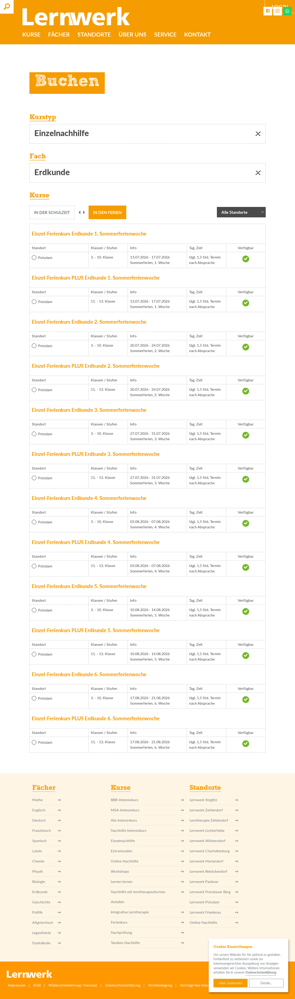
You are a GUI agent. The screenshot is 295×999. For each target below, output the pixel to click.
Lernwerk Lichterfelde (214, 830)
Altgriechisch (46, 922)
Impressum (16, 985)
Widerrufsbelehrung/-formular (72, 985)
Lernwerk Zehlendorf (214, 810)
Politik (46, 912)
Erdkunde (46, 892)
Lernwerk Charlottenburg (214, 851)
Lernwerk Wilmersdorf (214, 841)
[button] (257, 133)
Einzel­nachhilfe (147, 841)
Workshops (147, 871)
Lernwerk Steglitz (214, 800)
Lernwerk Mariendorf (214, 861)
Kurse (32, 34)
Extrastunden (147, 851)
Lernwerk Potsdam (214, 902)
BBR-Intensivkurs (147, 800)
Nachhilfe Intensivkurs (147, 830)
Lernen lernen (147, 882)
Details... (266, 983)
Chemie (46, 861)
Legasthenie (46, 933)
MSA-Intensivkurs (147, 810)
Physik (46, 871)
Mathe (46, 800)
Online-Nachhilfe (147, 861)
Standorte (95, 34)
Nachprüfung (147, 932)
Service (166, 34)
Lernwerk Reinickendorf (214, 871)
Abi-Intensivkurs (147, 820)
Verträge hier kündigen (198, 985)
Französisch (46, 830)
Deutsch (46, 820)
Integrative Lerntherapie (147, 912)
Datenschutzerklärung (260, 972)
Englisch (46, 810)
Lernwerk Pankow (214, 882)
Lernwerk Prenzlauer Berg (214, 892)
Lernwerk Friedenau (214, 912)
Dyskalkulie (46, 943)
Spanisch (46, 841)
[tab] (52, 212)
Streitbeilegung (160, 985)
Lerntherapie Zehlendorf (214, 820)
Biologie (46, 882)
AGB (37, 985)
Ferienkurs (147, 922)
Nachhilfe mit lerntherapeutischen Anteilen (147, 897)
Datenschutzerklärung (122, 985)
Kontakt (198, 34)
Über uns (133, 34)
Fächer (59, 34)
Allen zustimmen (230, 983)
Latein (46, 851)
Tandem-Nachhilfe (147, 943)
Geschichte (46, 902)
